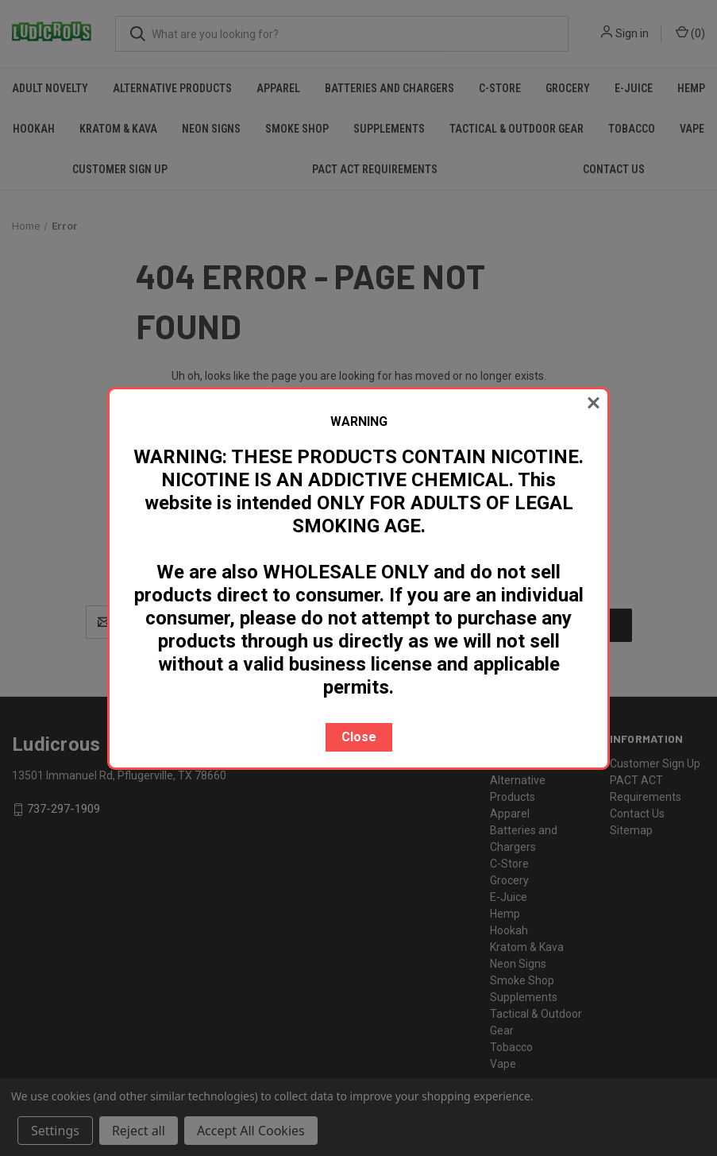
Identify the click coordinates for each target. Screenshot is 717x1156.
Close (358, 736)
